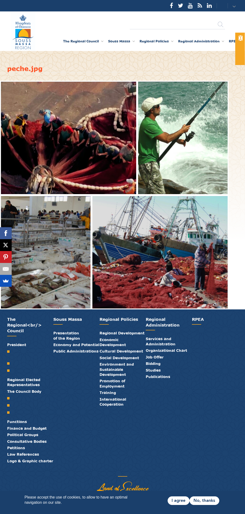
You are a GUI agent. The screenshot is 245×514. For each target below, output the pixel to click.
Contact (126, 471)
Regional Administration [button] (199, 41)
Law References (23, 454)
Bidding (153, 363)
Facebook (171, 5)
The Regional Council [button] (81, 41)
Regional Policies (119, 319)
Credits (133, 471)
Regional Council (10, 398)
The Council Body (24, 391)
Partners (104, 471)
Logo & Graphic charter (30, 461)
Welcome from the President (10, 354)
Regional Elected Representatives (23, 382)
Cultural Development (121, 351)
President (16, 345)
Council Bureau (10, 405)
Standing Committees (10, 412)
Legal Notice (140, 471)
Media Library (119, 471)
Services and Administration (160, 341)
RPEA (233, 41)
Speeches (10, 370)
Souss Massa (67, 319)
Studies (153, 370)
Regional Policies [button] (154, 41)
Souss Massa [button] (119, 41)
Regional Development (122, 333)
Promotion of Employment (112, 383)
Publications (158, 376)
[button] (235, 6)
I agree (178, 501)
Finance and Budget (27, 428)
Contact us (219, 6)
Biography (10, 363)
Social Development (119, 358)
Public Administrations (76, 351)
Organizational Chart (166, 350)
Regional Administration (163, 322)
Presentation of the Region (66, 335)
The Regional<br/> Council (24, 325)
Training (108, 392)
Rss (200, 5)
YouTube (190, 5)
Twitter (180, 5)
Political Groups (22, 435)
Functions (17, 421)
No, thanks (204, 501)
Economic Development (113, 342)
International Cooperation (113, 401)
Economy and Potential (76, 345)
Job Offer (155, 357)
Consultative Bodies (27, 441)
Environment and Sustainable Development (117, 369)
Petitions (16, 448)
